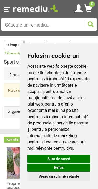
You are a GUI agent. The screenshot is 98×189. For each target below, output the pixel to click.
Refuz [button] (59, 167)
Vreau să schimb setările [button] (58, 176)
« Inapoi (13, 45)
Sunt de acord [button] (58, 159)
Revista (12, 139)
